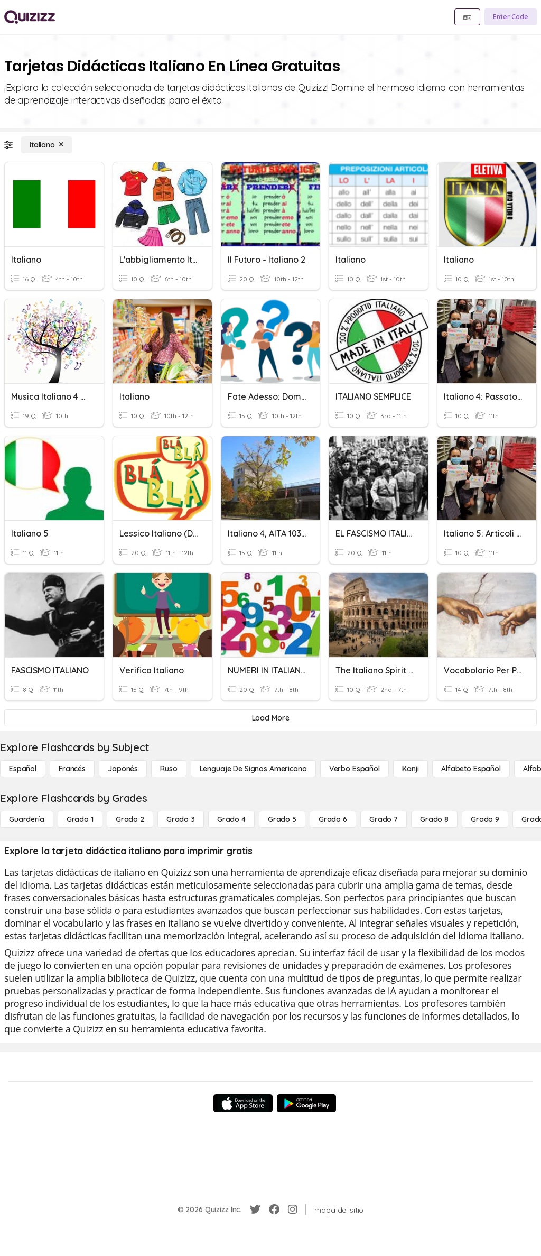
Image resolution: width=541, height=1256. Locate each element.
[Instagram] (292, 1209)
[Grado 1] (80, 819)
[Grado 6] (333, 819)
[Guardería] (26, 819)
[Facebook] (274, 1209)
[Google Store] (306, 1103)
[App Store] (243, 1103)
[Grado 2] (130, 819)
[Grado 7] (383, 819)
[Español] (22, 768)
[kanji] (410, 768)
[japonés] (123, 768)
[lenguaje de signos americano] (253, 768)
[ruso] (168, 768)
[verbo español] (354, 768)
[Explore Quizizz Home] (29, 17)
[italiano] (46, 144)
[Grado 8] (434, 819)
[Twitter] (255, 1209)
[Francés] (72, 768)
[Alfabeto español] (471, 768)
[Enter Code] (510, 16)
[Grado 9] (485, 819)
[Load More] (270, 717)
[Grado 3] (180, 819)
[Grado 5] (282, 819)
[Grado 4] (231, 819)
